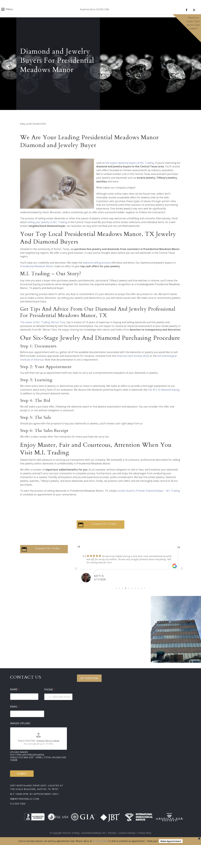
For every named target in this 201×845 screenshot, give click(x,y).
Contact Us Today (104, 524)
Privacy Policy (144, 832)
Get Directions (89, 678)
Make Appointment (170, 841)
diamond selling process (97, 262)
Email (15, 706)
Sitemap (112, 832)
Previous (75, 568)
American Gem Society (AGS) (133, 356)
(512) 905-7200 (100, 841)
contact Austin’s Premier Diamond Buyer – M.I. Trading (148, 490)
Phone (49, 689)
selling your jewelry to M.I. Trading (47, 222)
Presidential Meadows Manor (37, 266)
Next (181, 568)
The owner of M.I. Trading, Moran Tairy (42, 322)
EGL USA (58, 817)
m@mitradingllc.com (24, 798)
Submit (22, 773)
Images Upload (20, 723)
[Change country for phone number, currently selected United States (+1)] (48, 696)
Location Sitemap (127, 832)
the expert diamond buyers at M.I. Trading (129, 163)
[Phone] (58, 696)
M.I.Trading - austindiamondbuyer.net (86, 832)
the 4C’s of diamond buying (163, 389)
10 (144, 588)
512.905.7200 (17, 803)
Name (14, 689)
